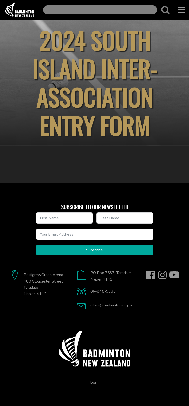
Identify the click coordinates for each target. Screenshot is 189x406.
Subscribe (94, 250)
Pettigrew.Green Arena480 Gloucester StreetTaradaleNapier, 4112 (43, 284)
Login (94, 382)
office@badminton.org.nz (111, 305)
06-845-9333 (103, 291)
